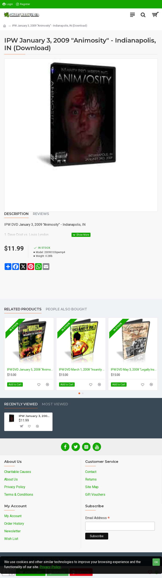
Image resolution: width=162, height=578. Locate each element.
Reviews (41, 214)
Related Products (23, 309)
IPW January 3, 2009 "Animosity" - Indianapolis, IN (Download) (35, 416)
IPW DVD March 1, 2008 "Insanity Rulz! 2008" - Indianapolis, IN (82, 369)
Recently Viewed (21, 404)
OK (156, 562)
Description (16, 214)
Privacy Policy (50, 567)
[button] (79, 393)
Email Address (97, 518)
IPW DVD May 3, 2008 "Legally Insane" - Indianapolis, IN (134, 369)
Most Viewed (55, 404)
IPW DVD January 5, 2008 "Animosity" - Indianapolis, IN (30, 369)
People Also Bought (66, 309)
